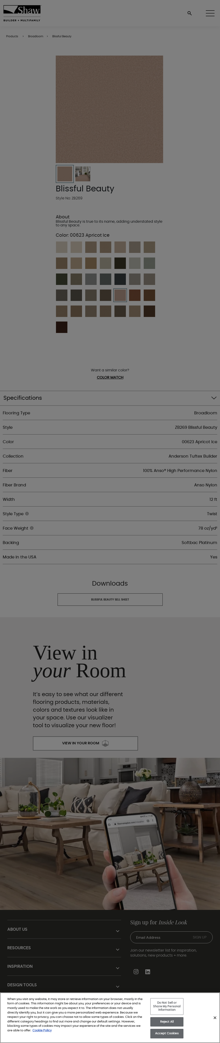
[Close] (215, 1018)
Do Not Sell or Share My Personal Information (166, 1006)
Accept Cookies (167, 1033)
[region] (110, 1017)
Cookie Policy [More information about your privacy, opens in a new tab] (42, 1030)
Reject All (167, 1021)
